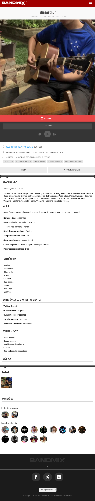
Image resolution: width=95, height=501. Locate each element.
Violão (8, 161)
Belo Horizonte (13, 147)
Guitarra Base (23, 161)
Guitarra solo (39, 161)
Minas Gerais (27, 147)
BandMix (47, 460)
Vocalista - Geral (55, 161)
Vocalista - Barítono (73, 161)
